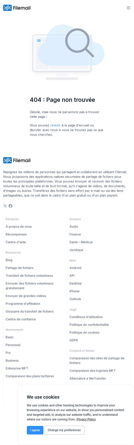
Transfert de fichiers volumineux (29, 276)
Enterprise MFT (17, 368)
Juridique (76, 250)
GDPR (73, 340)
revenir (55, 125)
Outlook (75, 299)
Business (12, 360)
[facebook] (10, 206)
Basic (10, 337)
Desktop (75, 283)
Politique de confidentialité (89, 325)
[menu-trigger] (128, 7)
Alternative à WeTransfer (87, 378)
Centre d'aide (16, 242)
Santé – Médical (81, 242)
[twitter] (5, 206)
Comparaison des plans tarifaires (30, 376)
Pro (8, 353)
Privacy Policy (86, 419)
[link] (86, 419)
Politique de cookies (84, 332)
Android (75, 268)
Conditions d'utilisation (86, 317)
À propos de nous (19, 226)
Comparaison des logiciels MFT (92, 371)
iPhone (74, 291)
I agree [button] (35, 430)
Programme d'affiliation (23, 304)
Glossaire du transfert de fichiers (29, 311)
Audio (73, 226)
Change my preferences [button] (64, 430)
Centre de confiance (21, 319)
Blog (9, 260)
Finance (75, 234)
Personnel (13, 345)
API (71, 276)
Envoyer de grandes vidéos (26, 296)
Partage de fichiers (19, 268)
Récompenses (16, 234)
